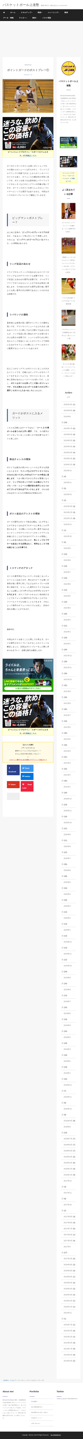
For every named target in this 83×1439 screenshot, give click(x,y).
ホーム (12, 12)
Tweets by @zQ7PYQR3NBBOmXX (67, 1398)
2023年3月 (68, 506)
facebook (12, 770)
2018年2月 (68, 1169)
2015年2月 (68, 1337)
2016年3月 (68, 1295)
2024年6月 (68, 434)
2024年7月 (68, 428)
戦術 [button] (40, 12)
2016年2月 (68, 1301)
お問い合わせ (35, 1423)
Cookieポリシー (36, 1418)
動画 (66, 12)
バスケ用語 (46, 18)
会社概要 (34, 1401)
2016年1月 (68, 1307)
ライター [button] (23, 18)
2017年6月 (68, 1235)
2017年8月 (68, 1223)
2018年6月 (68, 1145)
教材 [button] (34, 18)
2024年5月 (68, 440)
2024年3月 (68, 453)
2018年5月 (68, 1151)
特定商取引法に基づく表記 (39, 1412)
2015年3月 (68, 1331)
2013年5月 (68, 1355)
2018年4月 (68, 1157)
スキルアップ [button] (26, 12)
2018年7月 (68, 1139)
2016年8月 (68, 1271)
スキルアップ (28, 75)
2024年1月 (68, 465)
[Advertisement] (41, 37)
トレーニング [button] (53, 12)
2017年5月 (68, 1241)
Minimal (31, 1435)
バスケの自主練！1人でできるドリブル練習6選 (68, 301)
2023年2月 (68, 512)
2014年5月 (68, 1343)
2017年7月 (68, 1229)
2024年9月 (68, 411)
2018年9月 (68, 1121)
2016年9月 (68, 1265)
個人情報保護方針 (37, 1407)
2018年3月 (68, 1163)
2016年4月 (68, 1289)
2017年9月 (68, 1217)
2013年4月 (68, 1361)
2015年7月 (68, 1325)
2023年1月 (68, 518)
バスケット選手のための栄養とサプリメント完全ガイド (28, 760)
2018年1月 (68, 1175)
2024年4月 (68, 446)
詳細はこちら (31, 156)
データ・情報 (8, 18)
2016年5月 (68, 1283)
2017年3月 (68, 1259)
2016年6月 (68, 1277)
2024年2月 (68, 459)
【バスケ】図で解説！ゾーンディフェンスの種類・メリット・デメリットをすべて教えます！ (68, 370)
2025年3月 (68, 404)
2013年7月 (68, 1349)
